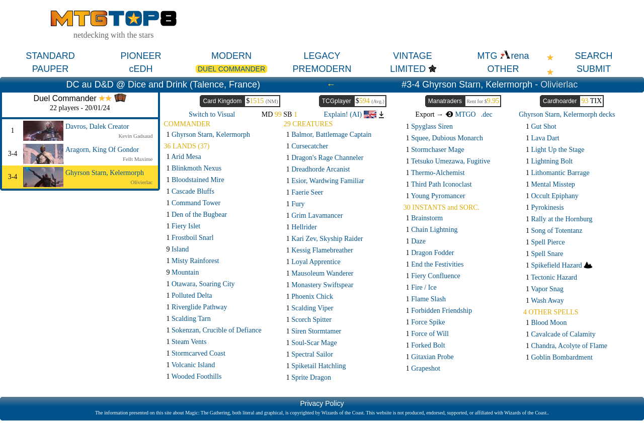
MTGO (460, 114)
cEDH (140, 69)
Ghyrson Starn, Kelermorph (104, 173)
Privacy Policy (322, 403)
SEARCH (593, 56)
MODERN (231, 56)
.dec (487, 114)
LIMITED (408, 69)
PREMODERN (321, 69)
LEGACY (321, 56)
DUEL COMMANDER (231, 69)
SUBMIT (594, 69)
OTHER (503, 69)
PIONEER (140, 56)
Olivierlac (559, 84)
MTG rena (503, 56)
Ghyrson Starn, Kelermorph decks (567, 114)
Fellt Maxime (138, 159)
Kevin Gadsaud (135, 136)
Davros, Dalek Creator (97, 126)
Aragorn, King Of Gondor (102, 149)
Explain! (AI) (350, 114)
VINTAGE (412, 56)
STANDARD (50, 56)
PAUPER (50, 69)
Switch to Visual (212, 114)
